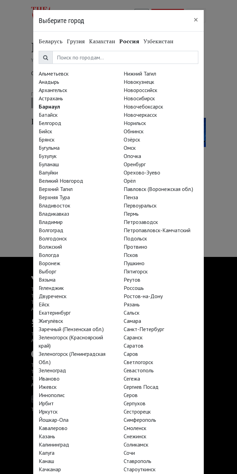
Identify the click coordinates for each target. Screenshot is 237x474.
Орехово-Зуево (142, 172)
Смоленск (135, 428)
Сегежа (132, 378)
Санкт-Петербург (144, 329)
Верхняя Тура (54, 197)
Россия (129, 41)
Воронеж (49, 263)
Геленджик (51, 287)
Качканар (50, 469)
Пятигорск (136, 271)
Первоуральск (140, 205)
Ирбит (46, 403)
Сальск (131, 312)
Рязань (132, 304)
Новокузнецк (139, 81)
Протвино (135, 246)
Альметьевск (53, 73)
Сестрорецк (137, 411)
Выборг (47, 271)
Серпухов (135, 403)
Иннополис (52, 395)
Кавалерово (53, 428)
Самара (132, 320)
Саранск (133, 337)
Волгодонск (53, 238)
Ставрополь (137, 461)
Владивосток (54, 205)
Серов (131, 395)
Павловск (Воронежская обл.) (158, 188)
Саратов (134, 345)
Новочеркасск (140, 114)
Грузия (76, 41)
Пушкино (134, 263)
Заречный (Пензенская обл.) (71, 329)
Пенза (131, 197)
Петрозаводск (141, 221)
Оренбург (135, 164)
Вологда (49, 254)
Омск (130, 147)
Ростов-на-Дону (143, 296)
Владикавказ (54, 213)
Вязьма (47, 279)
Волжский (50, 246)
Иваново (49, 378)
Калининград (54, 444)
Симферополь (140, 419)
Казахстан (102, 41)
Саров (131, 353)
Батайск (48, 114)
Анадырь (49, 81)
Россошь (134, 287)
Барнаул (49, 106)
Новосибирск (139, 98)
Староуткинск (139, 469)
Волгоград (51, 230)
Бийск (45, 131)
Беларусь (51, 41)
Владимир (51, 221)
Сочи (129, 452)
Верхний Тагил (56, 188)
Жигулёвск (51, 320)
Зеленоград (52, 370)
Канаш (46, 461)
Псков (131, 254)
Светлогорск (138, 362)
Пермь (131, 213)
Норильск (135, 123)
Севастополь (139, 370)
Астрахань (51, 98)
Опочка (132, 156)
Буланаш (49, 164)
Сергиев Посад (141, 386)
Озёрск (132, 139)
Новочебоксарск (143, 106)
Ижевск (48, 386)
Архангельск (53, 90)
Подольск (135, 238)
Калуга (46, 452)
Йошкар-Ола (53, 419)
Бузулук (48, 156)
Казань (47, 436)
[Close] (196, 19)
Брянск (46, 139)
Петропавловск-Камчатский (157, 230)
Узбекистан (158, 41)
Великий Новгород (61, 180)
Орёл (130, 180)
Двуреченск (52, 296)
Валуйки (48, 172)
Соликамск (136, 444)
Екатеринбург (55, 312)
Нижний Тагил (140, 73)
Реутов (132, 279)
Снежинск (135, 436)
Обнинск (134, 131)
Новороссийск (140, 90)
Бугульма (49, 147)
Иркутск (48, 411)
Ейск (44, 304)
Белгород (50, 123)
